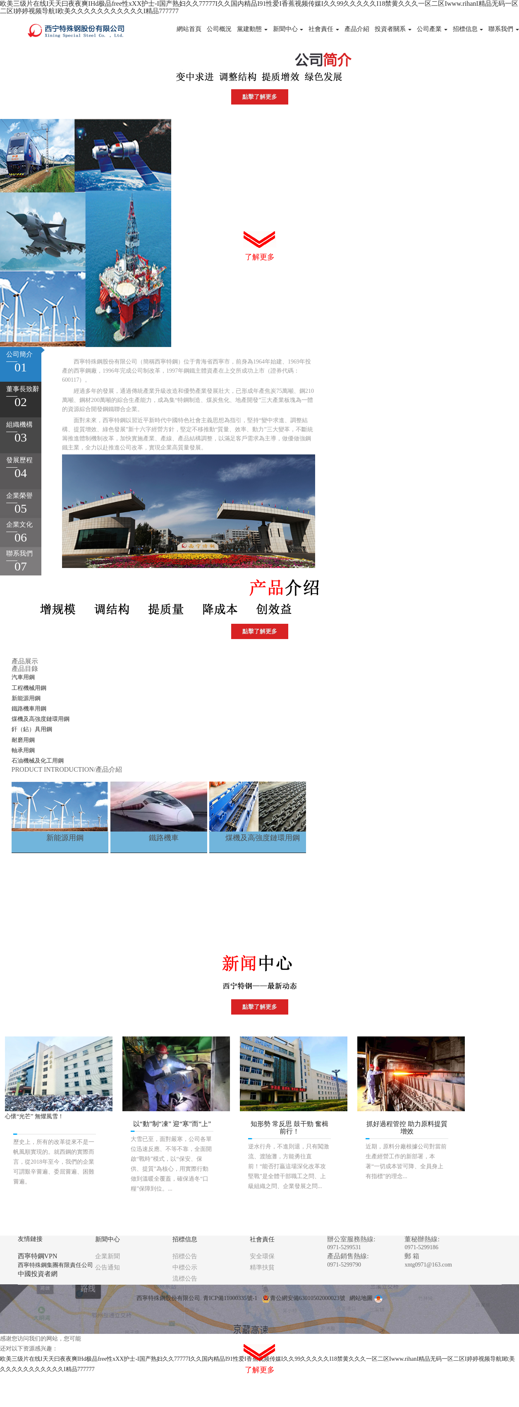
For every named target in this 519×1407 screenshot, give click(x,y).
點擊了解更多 (259, 97)
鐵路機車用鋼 (29, 709)
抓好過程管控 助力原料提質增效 (406, 1127)
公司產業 (432, 29)
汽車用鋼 (23, 677)
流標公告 (184, 1278)
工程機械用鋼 (29, 688)
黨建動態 (252, 29)
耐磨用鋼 (23, 740)
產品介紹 (356, 29)
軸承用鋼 (23, 750)
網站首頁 (189, 29)
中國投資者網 (37, 1273)
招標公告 (184, 1256)
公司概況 (219, 29)
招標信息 (468, 29)
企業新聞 (107, 1256)
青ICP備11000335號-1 (230, 1298)
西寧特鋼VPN (37, 1256)
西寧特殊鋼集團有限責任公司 (55, 1265)
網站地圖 (361, 1298)
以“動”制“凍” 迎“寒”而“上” (172, 1123)
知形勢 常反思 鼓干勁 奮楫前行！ (289, 1127)
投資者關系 (393, 29)
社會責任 (324, 29)
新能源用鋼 (26, 698)
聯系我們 (503, 29)
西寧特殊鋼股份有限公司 (168, 1298)
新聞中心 (288, 29)
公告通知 (107, 1267)
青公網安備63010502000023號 (303, 1298)
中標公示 (184, 1267)
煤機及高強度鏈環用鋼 (40, 719)
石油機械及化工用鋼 (38, 761)
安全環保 (262, 1256)
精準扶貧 (262, 1267)
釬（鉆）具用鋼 (32, 729)
